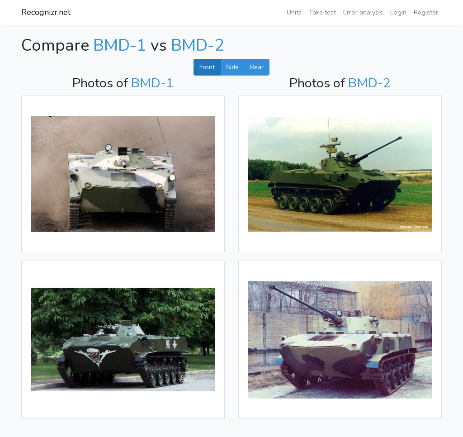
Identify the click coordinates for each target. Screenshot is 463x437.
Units (294, 12)
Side (232, 66)
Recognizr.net (46, 12)
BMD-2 (197, 45)
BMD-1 (119, 45)
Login (398, 12)
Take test (322, 12)
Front (207, 66)
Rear (257, 66)
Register (426, 12)
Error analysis (363, 12)
